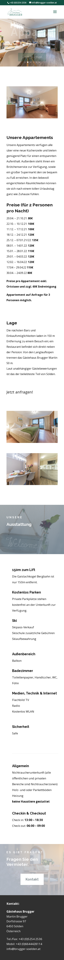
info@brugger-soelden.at (23, 949)
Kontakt (32, 879)
